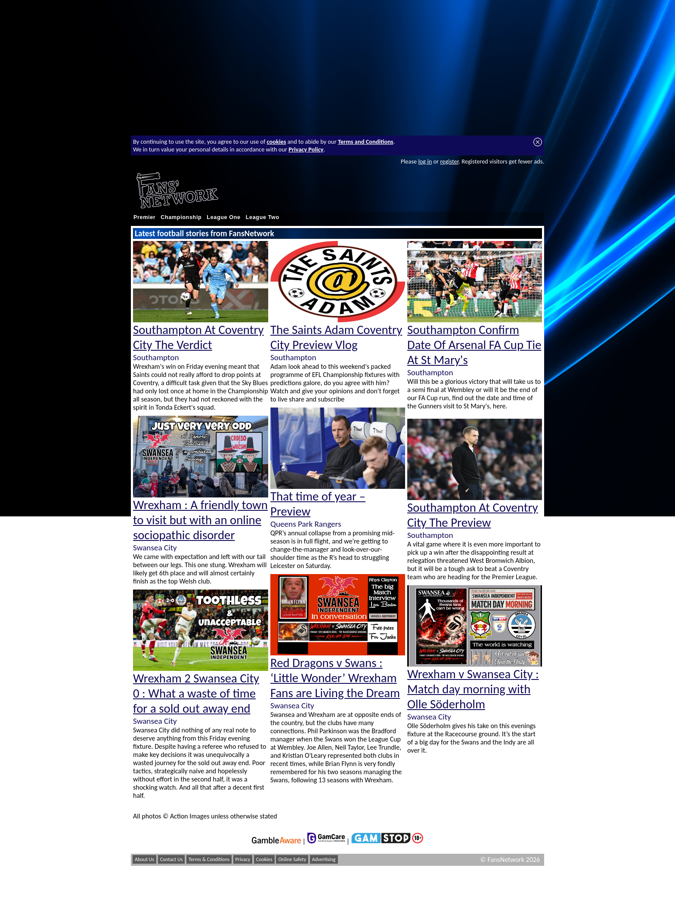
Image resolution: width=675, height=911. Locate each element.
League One (223, 217)
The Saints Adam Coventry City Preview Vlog (336, 337)
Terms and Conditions (365, 141)
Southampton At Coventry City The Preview (472, 515)
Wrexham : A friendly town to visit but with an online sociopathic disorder (200, 520)
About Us (144, 859)
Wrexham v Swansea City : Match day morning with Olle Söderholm (473, 689)
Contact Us (171, 859)
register (449, 161)
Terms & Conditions (209, 859)
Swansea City (155, 548)
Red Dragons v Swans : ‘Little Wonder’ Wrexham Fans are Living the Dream (335, 678)
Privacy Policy (305, 149)
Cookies (264, 859)
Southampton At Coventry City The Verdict (198, 337)
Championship (181, 217)
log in (425, 161)
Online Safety (292, 859)
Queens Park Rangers (305, 524)
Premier (144, 217)
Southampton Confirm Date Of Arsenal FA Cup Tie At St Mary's (474, 344)
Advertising (324, 859)
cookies (276, 141)
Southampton (156, 357)
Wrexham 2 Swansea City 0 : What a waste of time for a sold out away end (196, 693)
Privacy (243, 859)
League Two (262, 217)
